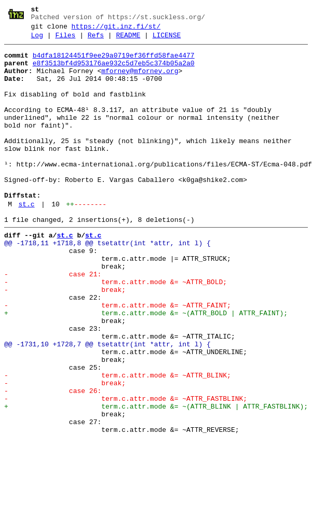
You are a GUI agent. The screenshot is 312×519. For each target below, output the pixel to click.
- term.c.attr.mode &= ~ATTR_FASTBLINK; (125, 470)
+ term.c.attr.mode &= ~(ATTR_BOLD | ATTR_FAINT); (146, 367)
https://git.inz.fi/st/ (116, 29)
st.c (26, 240)
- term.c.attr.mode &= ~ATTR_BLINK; (117, 442)
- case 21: (52, 321)
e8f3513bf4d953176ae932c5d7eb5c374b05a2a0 (114, 71)
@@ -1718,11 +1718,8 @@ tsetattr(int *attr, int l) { (107, 283)
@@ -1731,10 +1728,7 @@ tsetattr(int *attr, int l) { (107, 405)
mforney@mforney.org (139, 80)
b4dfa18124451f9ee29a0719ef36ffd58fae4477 (114, 61)
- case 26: (52, 461)
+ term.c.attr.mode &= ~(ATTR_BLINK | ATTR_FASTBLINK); (156, 479)
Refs (96, 40)
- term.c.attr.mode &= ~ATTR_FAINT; (117, 358)
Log (37, 40)
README (128, 40)
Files (65, 40)
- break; (65, 339)
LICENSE (167, 40)
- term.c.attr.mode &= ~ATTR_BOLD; (115, 330)
